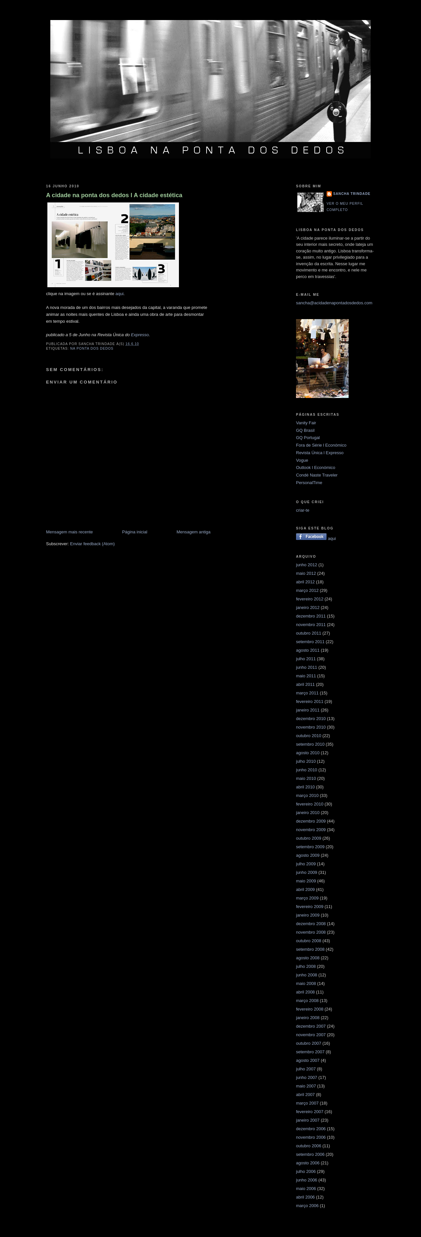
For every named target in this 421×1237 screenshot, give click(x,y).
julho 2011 (306, 658)
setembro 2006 (310, 1154)
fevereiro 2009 (309, 906)
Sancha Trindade (351, 194)
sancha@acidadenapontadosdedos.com (334, 302)
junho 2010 (306, 769)
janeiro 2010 (308, 812)
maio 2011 (306, 675)
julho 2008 (306, 966)
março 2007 (307, 1103)
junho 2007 (306, 1077)
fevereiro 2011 (309, 701)
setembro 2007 (310, 1051)
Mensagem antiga (193, 531)
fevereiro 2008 (309, 1009)
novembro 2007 (311, 1034)
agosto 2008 (308, 957)
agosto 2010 (308, 752)
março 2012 (307, 590)
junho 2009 (306, 872)
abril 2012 (305, 581)
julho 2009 (306, 863)
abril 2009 (305, 889)
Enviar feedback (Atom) (92, 543)
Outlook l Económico (315, 467)
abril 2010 (305, 786)
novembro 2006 (311, 1137)
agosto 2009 (308, 855)
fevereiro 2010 (309, 804)
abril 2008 (305, 992)
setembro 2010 (310, 744)
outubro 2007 (308, 1043)
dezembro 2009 (311, 821)
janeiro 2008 (308, 1017)
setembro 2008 (310, 949)
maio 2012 (306, 573)
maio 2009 (306, 880)
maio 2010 (306, 778)
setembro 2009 (310, 846)
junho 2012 (306, 564)
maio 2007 (306, 1086)
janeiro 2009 (308, 915)
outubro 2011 (308, 633)
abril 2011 (305, 684)
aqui (119, 293)
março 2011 (307, 692)
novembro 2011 (311, 624)
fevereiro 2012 (309, 598)
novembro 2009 (311, 829)
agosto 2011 (308, 650)
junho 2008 (306, 974)
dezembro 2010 (311, 718)
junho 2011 (306, 667)
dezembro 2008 (311, 923)
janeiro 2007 (308, 1120)
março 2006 (307, 1205)
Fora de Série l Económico (321, 445)
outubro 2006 (308, 1145)
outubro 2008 (308, 940)
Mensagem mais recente (69, 531)
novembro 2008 (311, 932)
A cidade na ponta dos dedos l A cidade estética (114, 195)
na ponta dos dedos (91, 348)
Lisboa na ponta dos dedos (210, 11)
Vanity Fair (306, 422)
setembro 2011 (310, 641)
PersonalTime (309, 482)
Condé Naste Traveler (316, 475)
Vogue (302, 460)
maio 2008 (306, 983)
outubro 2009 (308, 838)
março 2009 (307, 898)
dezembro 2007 (311, 1026)
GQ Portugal (308, 437)
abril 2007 (305, 1094)
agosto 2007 (308, 1060)
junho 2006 (306, 1180)
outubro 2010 (308, 735)
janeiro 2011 (308, 710)
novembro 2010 (311, 727)
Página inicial (134, 531)
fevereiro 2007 (309, 1111)
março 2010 (307, 795)
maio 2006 (306, 1188)
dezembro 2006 (311, 1128)
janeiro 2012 (308, 607)
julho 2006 (306, 1171)
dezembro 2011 (311, 616)
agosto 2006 (308, 1162)
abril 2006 (305, 1197)
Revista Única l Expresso (320, 452)
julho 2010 (306, 761)
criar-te (302, 510)
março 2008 (307, 1000)
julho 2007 (306, 1068)
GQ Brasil (305, 430)
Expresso (140, 334)
